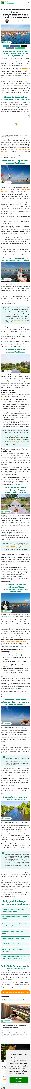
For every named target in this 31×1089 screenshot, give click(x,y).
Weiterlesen (6, 1039)
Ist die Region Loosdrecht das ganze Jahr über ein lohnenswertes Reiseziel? (14, 957)
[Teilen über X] (24, 46)
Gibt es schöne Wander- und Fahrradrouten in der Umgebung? (14, 925)
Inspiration (11, 1000)
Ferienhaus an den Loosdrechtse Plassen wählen (16, 992)
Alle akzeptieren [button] (18, 1078)
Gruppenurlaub (20, 1000)
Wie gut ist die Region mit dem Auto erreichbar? (12, 950)
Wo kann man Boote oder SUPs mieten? (13, 938)
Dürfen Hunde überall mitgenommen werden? (12, 932)
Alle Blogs (4, 1000)
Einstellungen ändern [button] (18, 1084)
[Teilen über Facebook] (15, 46)
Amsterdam (9, 85)
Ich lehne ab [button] (18, 1081)
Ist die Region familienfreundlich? (12, 944)
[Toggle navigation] (29, 2)
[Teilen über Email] (10, 48)
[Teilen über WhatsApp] (20, 48)
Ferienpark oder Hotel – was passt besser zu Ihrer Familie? (14, 1026)
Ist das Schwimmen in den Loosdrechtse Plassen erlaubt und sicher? (13, 910)
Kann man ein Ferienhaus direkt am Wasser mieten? (14, 917)
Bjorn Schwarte (13, 21)
